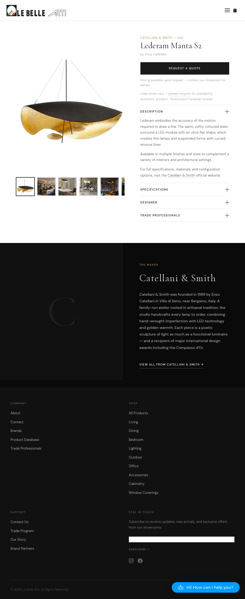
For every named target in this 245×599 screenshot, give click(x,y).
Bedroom (136, 439)
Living (133, 422)
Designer (184, 202)
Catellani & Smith (181, 175)
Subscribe (137, 549)
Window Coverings (144, 492)
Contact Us (19, 522)
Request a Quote (185, 68)
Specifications (184, 189)
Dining (134, 430)
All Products (138, 413)
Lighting (135, 448)
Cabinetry (136, 483)
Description (184, 111)
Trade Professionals (184, 215)
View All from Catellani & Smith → (171, 364)
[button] (206, 587)
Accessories (138, 475)
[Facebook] (140, 560)
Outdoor (135, 457)
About (15, 413)
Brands (16, 430)
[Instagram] (131, 560)
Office (134, 466)
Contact (17, 422)
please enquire (180, 93)
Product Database (25, 439)
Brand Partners (22, 548)
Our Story (18, 539)
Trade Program (22, 531)
